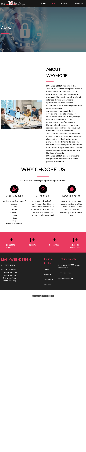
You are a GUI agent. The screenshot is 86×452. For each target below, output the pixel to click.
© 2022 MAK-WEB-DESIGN (43, 371)
